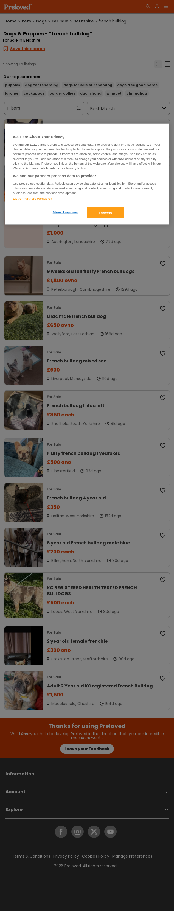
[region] (87, 174)
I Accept (105, 212)
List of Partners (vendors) (32, 198)
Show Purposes (65, 212)
